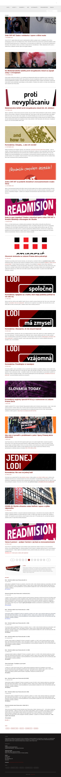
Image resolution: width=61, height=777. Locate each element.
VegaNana (36, 728)
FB (50, 601)
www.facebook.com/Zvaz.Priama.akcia (16, 762)
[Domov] (4, 7)
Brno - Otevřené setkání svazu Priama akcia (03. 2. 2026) (17, 623)
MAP (28, 7)
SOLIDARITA (21, 7)
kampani (39, 264)
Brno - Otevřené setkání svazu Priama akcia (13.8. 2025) (17, 692)
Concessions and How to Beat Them (38, 149)
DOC (27, 448)
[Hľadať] (52, 11)
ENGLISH (52, 7)
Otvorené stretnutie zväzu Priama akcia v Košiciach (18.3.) (17, 593)
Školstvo (22, 728)
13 (44, 560)
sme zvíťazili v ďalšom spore (42, 477)
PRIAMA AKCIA (33, 774)
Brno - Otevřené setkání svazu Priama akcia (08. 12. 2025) (17, 636)
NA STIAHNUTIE (34, 7)
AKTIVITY (14, 7)
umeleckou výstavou (25, 477)
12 (41, 560)
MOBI (31, 448)
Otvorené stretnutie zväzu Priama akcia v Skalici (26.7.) (17, 705)
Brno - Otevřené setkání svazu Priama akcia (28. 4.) (16, 580)
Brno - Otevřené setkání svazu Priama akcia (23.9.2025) (17, 678)
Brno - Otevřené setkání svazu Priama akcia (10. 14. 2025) (17, 650)
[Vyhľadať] (57, 11)
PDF (29, 448)
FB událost (7, 632)
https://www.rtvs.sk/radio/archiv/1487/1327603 (27, 411)
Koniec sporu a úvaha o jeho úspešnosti (20, 553)
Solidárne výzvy (28, 728)
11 (38, 560)
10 (35, 560)
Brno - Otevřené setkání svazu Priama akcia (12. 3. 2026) (17, 609)
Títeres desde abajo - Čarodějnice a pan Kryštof (15, 663)
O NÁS (8, 7)
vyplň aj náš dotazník (27, 603)
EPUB (35, 448)
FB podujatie (8, 718)
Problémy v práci (14, 728)
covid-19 (7, 728)
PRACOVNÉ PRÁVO (44, 7)
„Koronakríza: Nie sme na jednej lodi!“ (16, 303)
